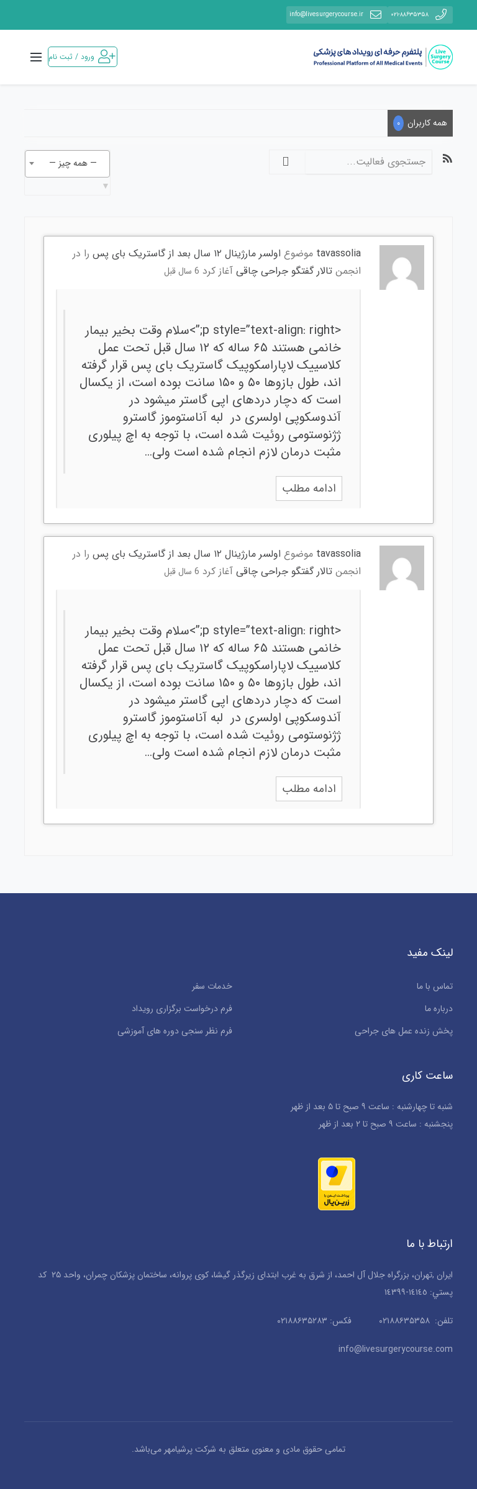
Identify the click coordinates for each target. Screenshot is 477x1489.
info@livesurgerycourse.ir (336, 14)
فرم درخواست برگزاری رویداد (182, 1008)
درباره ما (439, 1008)
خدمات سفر (212, 986)
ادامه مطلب (309, 488)
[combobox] (67, 164)
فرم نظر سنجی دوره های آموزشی (174, 1031)
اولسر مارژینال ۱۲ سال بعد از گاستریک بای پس (187, 253)
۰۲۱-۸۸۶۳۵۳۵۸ (420, 14)
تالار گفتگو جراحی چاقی (284, 271)
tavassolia (338, 253)
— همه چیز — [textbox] (73, 163)
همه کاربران (420, 123)
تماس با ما (435, 986)
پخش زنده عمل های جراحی (404, 1031)
